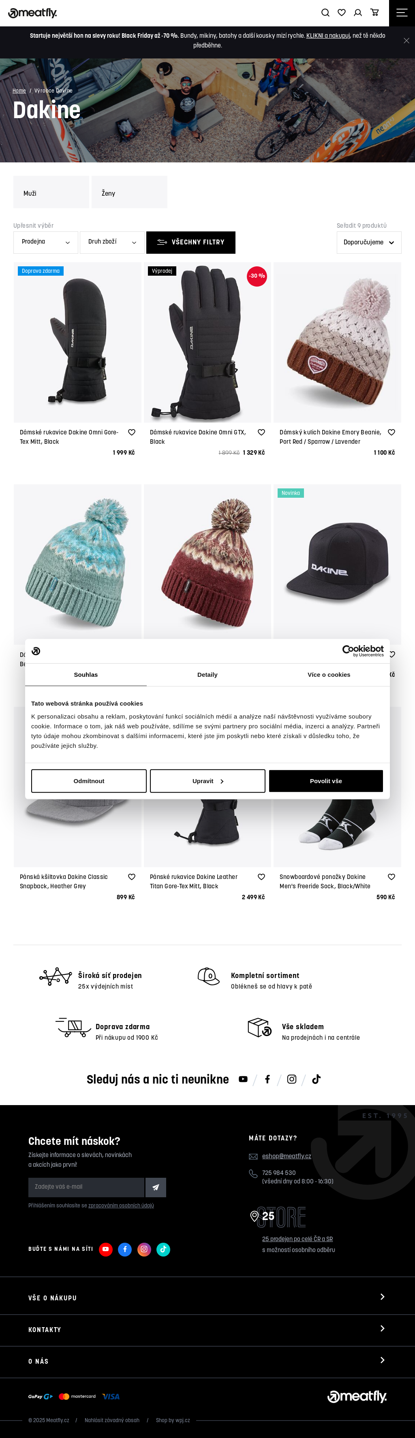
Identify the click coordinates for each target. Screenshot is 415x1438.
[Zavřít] (406, 41)
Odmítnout (89, 780)
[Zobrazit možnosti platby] (76, 1397)
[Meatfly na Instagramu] (292, 1080)
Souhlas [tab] (86, 674)
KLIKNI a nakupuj (328, 36)
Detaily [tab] (207, 674)
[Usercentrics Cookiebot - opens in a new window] (348, 651)
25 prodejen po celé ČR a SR (297, 1240)
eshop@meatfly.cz (286, 1156)
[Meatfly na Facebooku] (267, 1080)
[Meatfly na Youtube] (243, 1080)
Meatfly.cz (57, 1420)
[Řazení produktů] (369, 242)
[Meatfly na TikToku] (316, 1080)
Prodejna (33, 242)
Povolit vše (326, 780)
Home (19, 91)
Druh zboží (102, 242)
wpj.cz (182, 1420)
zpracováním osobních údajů (121, 1206)
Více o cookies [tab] (329, 674)
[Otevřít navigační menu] (402, 13)
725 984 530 (279, 1173)
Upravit (208, 780)
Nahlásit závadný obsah (113, 1420)
